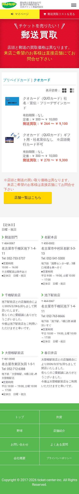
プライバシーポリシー (59, 458)
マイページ (22, 14)
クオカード (41, 80)
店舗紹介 (59, 430)
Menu (74, 3)
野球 (20, 430)
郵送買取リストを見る (61, 14)
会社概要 (19, 458)
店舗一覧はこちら (27, 198)
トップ (19, 417)
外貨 (59, 417)
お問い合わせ (19, 444)
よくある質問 (59, 444)
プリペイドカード (16, 80)
